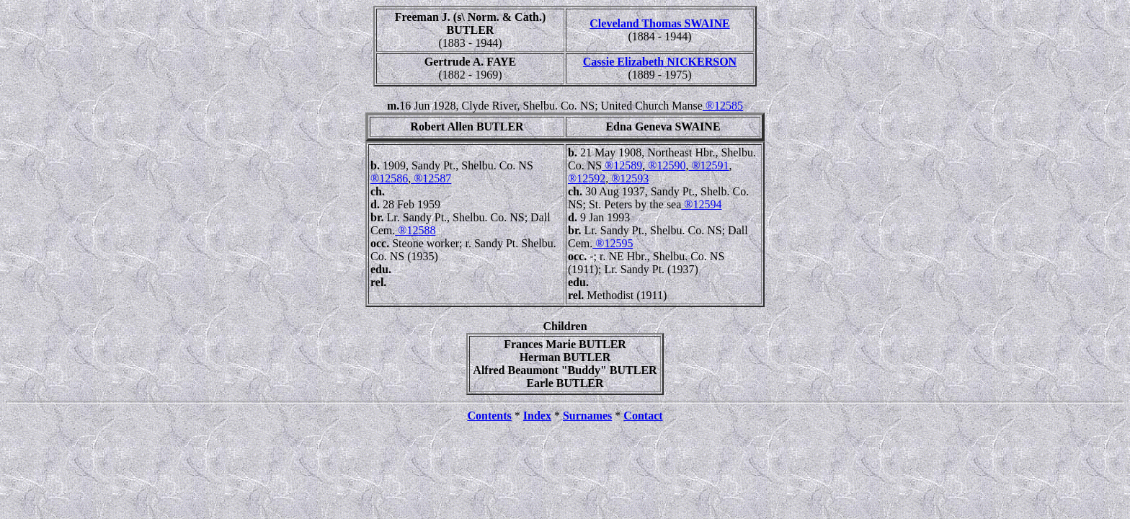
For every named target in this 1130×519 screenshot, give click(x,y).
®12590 (665, 165)
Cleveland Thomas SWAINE (659, 23)
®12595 (612, 243)
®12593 (628, 178)
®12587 (431, 178)
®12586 (389, 178)
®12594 (701, 204)
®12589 (622, 165)
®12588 (415, 230)
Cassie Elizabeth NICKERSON (660, 62)
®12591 (708, 165)
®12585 (723, 105)
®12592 (586, 178)
